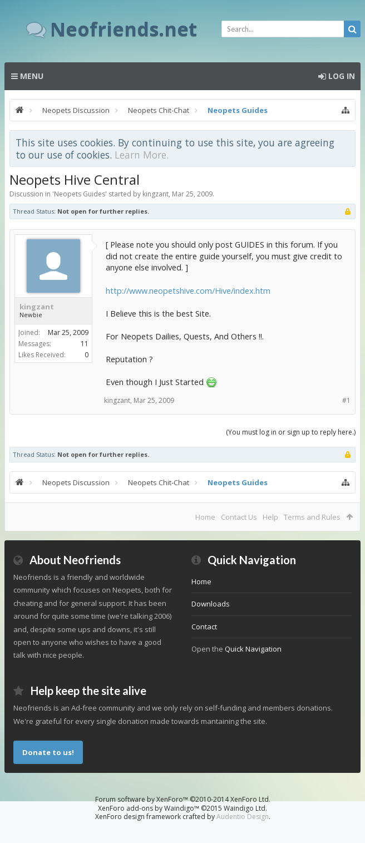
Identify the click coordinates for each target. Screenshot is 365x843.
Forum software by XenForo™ (182, 799)
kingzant (155, 194)
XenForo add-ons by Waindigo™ (148, 808)
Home (205, 517)
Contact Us (239, 517)
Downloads (210, 604)
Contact (204, 627)
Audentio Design (242, 816)
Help (270, 517)
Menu (27, 76)
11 (84, 343)
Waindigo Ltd (244, 808)
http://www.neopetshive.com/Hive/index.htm (188, 290)
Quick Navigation (253, 649)
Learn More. (142, 154)
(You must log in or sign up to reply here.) (291, 432)
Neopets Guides (79, 194)
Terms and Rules (312, 517)
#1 (346, 400)
